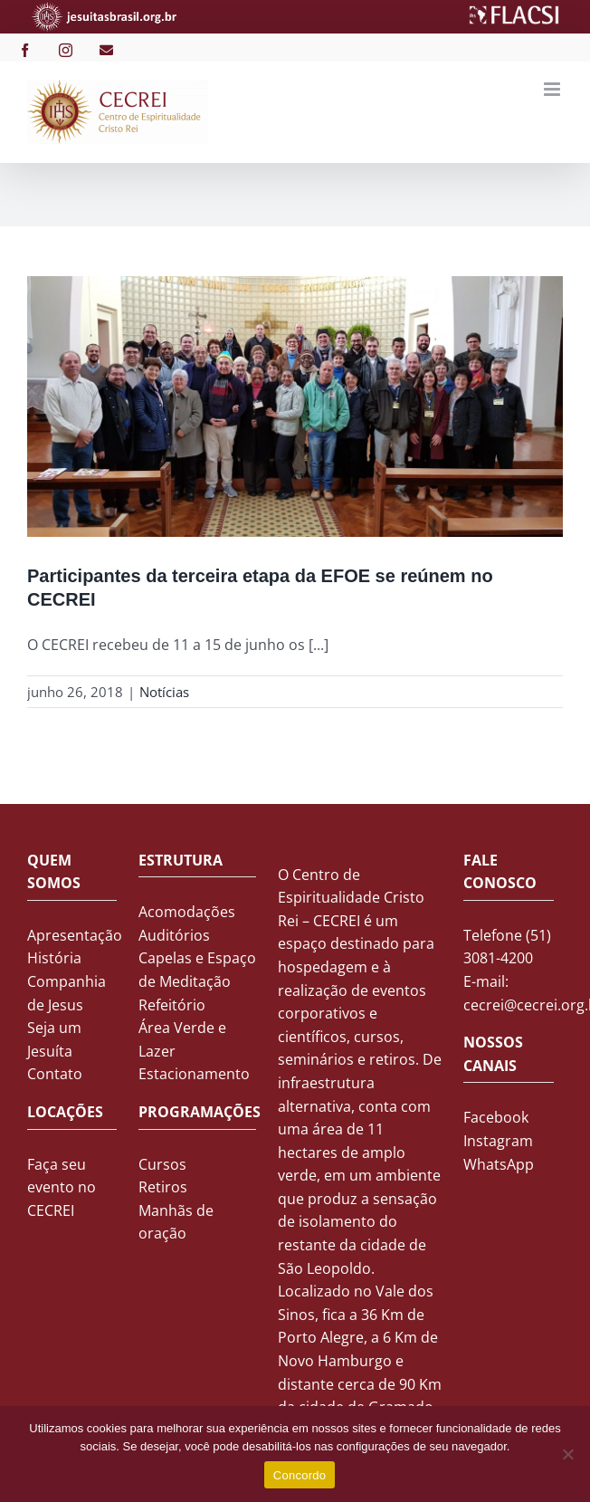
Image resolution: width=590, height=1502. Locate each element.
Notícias (164, 692)
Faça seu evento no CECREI (61, 1187)
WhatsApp (498, 1164)
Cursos (162, 1164)
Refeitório (171, 1005)
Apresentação (74, 935)
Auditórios (174, 935)
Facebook (495, 1117)
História (54, 958)
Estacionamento (194, 1074)
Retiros (162, 1187)
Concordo (299, 1475)
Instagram (498, 1141)
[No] (567, 1454)
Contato (54, 1074)
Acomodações (186, 912)
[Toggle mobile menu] (553, 89)
